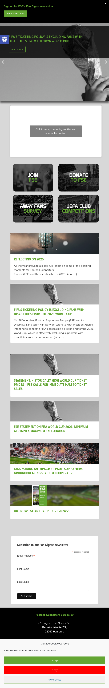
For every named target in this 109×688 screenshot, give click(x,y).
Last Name (23, 581)
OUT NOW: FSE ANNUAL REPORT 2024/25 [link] (42, 511)
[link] (4, 39)
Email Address (26, 555)
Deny (55, 670)
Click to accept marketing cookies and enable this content (55, 131)
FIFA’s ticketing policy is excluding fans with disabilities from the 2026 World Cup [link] (46, 39)
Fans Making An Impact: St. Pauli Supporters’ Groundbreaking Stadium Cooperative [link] (48, 471)
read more (17, 49)
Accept (54, 660)
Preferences (54, 679)
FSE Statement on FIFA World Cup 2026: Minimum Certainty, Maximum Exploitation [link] (51, 429)
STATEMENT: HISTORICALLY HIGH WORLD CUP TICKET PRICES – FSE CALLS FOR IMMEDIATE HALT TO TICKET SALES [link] (50, 384)
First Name (23, 569)
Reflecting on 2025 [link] (29, 259)
